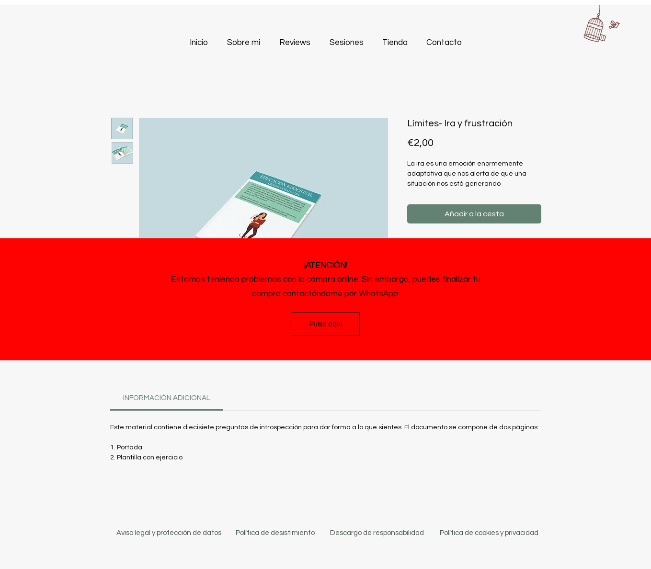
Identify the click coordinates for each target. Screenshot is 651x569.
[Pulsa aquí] (326, 324)
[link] (166, 398)
